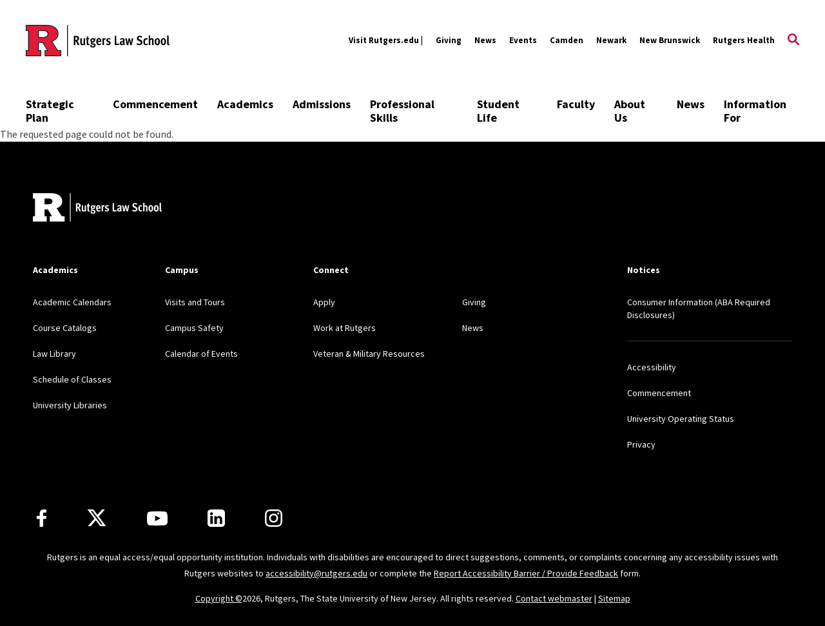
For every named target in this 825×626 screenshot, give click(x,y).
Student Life (498, 111)
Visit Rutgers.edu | (386, 40)
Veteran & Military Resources (369, 353)
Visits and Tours (195, 302)
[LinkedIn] (216, 518)
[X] (96, 518)
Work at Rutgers (344, 328)
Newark (611, 40)
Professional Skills (402, 111)
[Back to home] (97, 209)
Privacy (641, 444)
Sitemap (614, 598)
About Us (629, 111)
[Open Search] (793, 40)
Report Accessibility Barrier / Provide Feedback (526, 573)
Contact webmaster (554, 598)
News (485, 40)
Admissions (322, 104)
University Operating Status (680, 418)
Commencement (155, 104)
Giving (448, 40)
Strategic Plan (50, 111)
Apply (324, 302)
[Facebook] (41, 518)
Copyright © (218, 598)
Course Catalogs (65, 328)
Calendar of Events (201, 353)
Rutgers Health (744, 40)
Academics (245, 104)
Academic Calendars (72, 302)
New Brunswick (669, 40)
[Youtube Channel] (157, 518)
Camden (566, 40)
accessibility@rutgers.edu (316, 573)
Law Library (54, 353)
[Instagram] (273, 518)
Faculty (576, 104)
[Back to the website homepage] (98, 40)
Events (523, 40)
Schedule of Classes (72, 379)
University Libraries (70, 405)
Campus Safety (194, 328)
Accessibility (651, 367)
